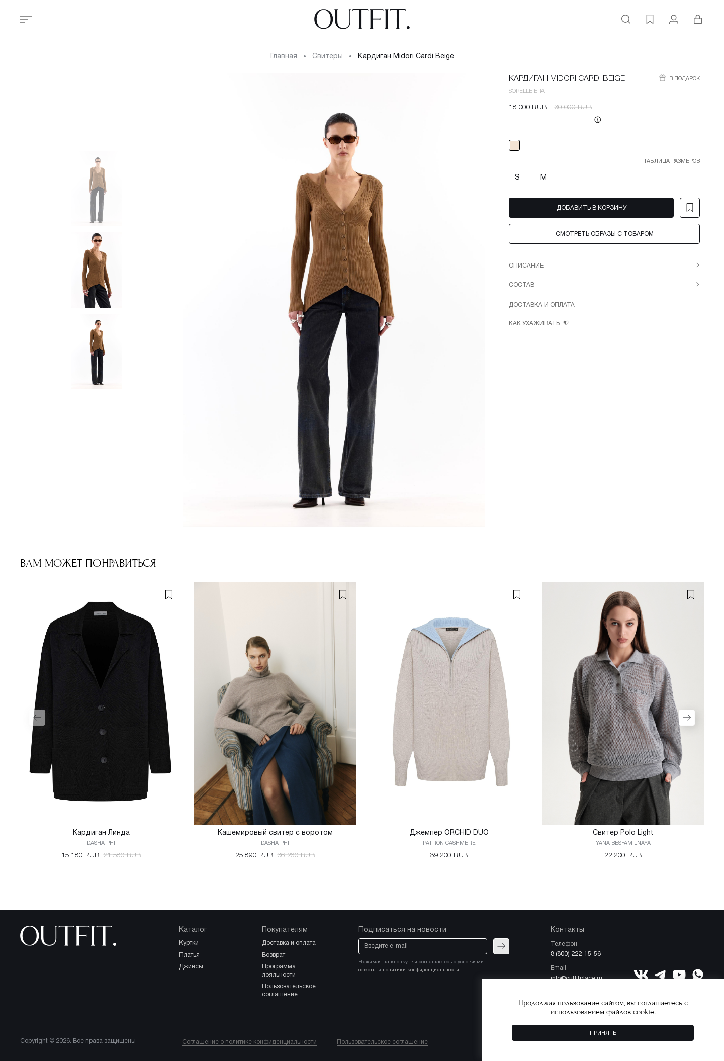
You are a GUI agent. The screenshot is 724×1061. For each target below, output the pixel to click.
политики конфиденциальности (421, 970)
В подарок (684, 78)
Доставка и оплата (542, 305)
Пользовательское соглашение (382, 1042)
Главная (283, 56)
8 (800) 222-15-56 (576, 954)
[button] (37, 717)
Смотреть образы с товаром (605, 234)
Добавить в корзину (591, 208)
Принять (603, 1033)
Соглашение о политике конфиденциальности (249, 1042)
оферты (367, 970)
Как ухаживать (535, 323)
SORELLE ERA (527, 91)
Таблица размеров (672, 161)
